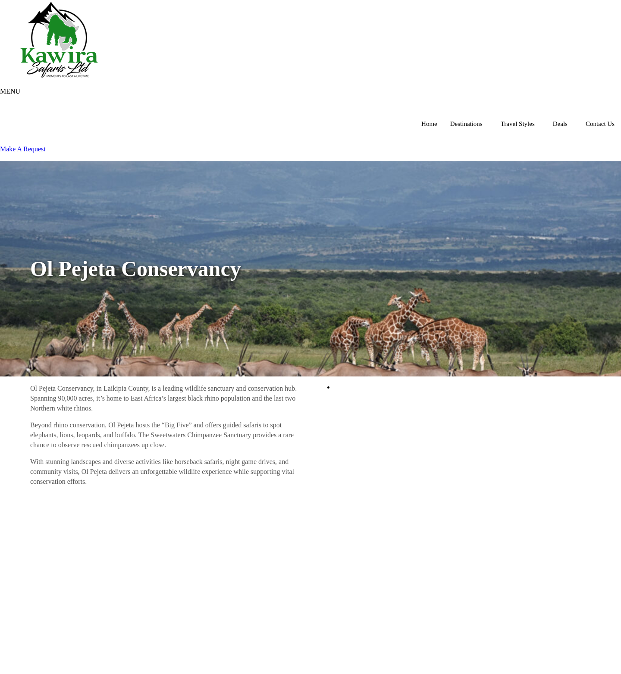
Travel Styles (518, 123)
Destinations (466, 123)
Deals (560, 123)
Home (429, 123)
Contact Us (600, 123)
